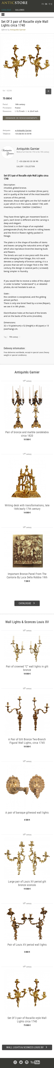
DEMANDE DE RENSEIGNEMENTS (21, 118)
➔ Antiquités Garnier (23, 130)
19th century (13, 337)
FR (43, 4)
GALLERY (20, 167)
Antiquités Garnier (28, 149)
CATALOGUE (6, 9)
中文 (51, 4)
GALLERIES (19, 9)
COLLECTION (30, 167)
